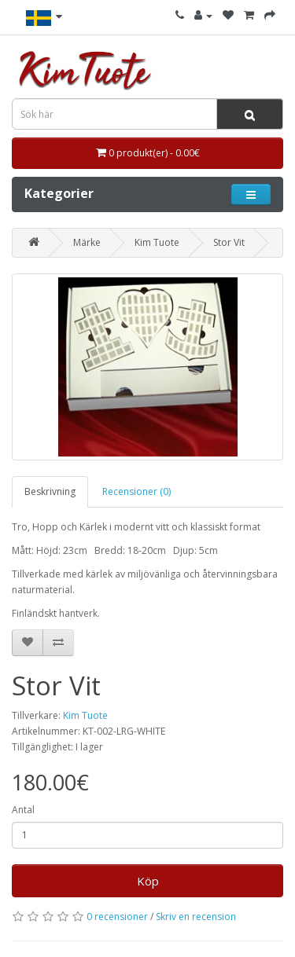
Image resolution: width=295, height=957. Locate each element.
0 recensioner (117, 916)
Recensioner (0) (136, 491)
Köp (148, 881)
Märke (87, 242)
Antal (23, 809)
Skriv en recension (196, 916)
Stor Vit (229, 242)
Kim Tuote (157, 242)
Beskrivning (50, 491)
